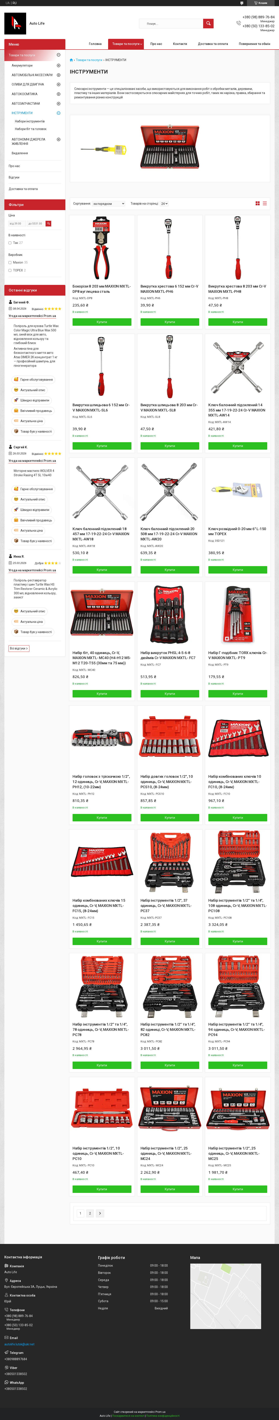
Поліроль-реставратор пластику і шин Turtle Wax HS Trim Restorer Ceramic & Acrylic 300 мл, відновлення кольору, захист (35, 589)
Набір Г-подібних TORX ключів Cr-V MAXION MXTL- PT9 (237, 655)
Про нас (156, 44)
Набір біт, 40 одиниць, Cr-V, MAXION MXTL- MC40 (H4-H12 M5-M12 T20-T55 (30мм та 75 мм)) (102, 658)
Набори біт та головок (30, 129)
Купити (102, 322)
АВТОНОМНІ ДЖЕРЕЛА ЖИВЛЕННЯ (28, 142)
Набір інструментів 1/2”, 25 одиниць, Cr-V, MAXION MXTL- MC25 (234, 1153)
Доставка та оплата (213, 44)
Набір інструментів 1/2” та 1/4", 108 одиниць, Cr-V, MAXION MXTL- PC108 (237, 905)
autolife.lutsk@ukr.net (19, 1344)
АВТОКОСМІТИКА (24, 94)
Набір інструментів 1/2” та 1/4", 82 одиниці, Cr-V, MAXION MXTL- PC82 (168, 1029)
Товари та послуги (126, 44)
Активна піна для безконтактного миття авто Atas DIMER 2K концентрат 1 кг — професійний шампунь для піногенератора (36, 357)
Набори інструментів (30, 121)
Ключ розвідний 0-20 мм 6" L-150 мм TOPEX (237, 531)
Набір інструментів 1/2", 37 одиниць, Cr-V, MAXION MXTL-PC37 (166, 905)
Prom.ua (160, 1411)
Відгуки (14, 177)
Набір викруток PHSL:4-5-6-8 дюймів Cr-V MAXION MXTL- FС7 (168, 655)
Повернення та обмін (254, 44)
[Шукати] (208, 23)
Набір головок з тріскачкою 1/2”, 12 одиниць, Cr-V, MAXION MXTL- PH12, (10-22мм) (101, 781)
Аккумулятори (22, 65)
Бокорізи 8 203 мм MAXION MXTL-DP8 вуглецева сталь (102, 289)
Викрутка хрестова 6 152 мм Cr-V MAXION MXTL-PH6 (169, 289)
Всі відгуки (17, 648)
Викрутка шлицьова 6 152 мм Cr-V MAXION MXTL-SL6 (101, 407)
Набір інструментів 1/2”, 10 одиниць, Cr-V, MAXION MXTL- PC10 (98, 1153)
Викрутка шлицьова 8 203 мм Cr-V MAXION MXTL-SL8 (169, 407)
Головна (95, 44)
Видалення (20, 153)
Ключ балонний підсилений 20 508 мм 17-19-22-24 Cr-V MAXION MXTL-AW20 (169, 534)
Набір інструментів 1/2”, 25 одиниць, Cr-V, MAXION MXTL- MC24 (166, 1153)
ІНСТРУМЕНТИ (22, 113)
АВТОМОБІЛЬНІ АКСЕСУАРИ (32, 75)
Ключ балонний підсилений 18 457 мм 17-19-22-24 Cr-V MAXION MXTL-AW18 (101, 534)
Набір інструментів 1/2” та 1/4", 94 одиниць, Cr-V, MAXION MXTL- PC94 (236, 1029)
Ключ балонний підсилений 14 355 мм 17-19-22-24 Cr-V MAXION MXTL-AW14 (236, 410)
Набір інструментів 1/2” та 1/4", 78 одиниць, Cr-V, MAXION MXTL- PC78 (101, 1029)
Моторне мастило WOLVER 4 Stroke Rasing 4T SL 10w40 (34, 473)
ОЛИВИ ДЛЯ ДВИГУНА (28, 84)
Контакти (180, 44)
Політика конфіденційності (163, 1415)
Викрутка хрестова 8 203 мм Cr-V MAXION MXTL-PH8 (237, 289)
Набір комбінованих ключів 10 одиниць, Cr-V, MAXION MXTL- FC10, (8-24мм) (234, 781)
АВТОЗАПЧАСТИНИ (26, 103)
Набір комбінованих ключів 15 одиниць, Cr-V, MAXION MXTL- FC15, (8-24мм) (99, 905)
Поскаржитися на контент (128, 1415)
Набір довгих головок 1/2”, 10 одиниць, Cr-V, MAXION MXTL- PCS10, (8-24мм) (167, 781)
